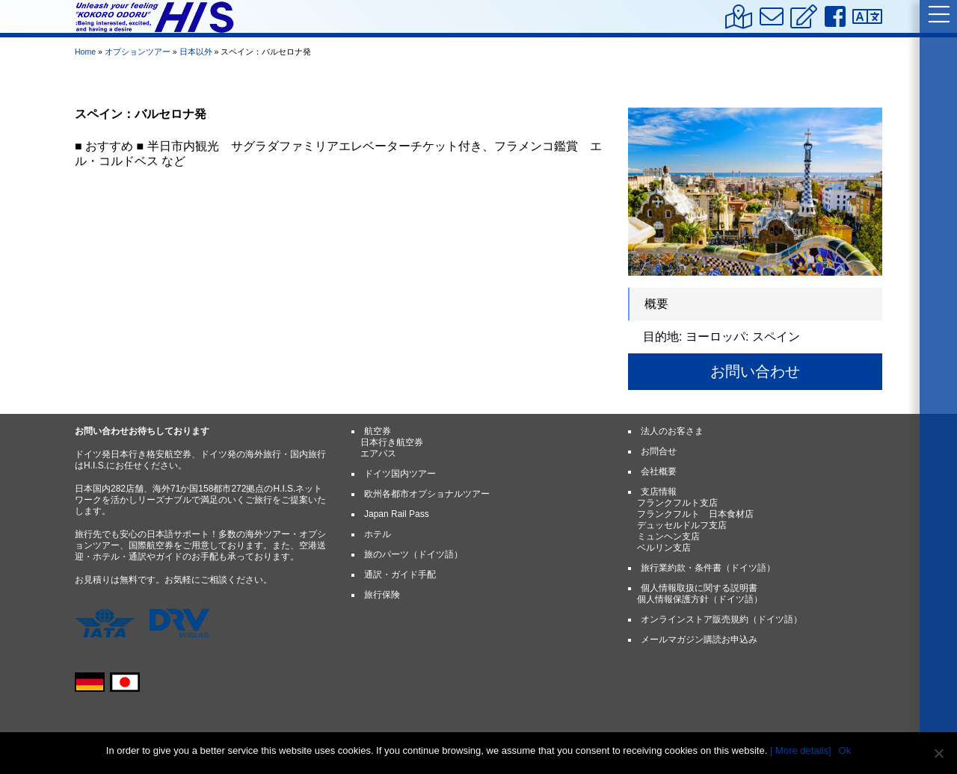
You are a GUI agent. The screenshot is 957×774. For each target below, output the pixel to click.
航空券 (377, 431)
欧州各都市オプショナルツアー (427, 494)
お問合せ (659, 451)
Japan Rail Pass (396, 514)
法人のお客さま (672, 431)
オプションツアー (137, 51)
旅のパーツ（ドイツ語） (413, 554)
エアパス (378, 453)
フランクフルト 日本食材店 (695, 514)
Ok (845, 750)
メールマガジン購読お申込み (699, 639)
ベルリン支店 (664, 547)
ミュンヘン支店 (668, 536)
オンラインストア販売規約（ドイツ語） (721, 619)
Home (85, 51)
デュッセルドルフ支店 (682, 525)
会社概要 (659, 471)
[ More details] (800, 750)
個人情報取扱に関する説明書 (699, 588)
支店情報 (659, 491)
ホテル (377, 534)
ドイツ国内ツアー (400, 473)
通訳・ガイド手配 (400, 574)
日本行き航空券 (391, 442)
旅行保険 (382, 594)
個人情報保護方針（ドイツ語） (700, 599)
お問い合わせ (755, 371)
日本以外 (195, 51)
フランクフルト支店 (677, 503)
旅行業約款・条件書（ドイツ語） (708, 568)
